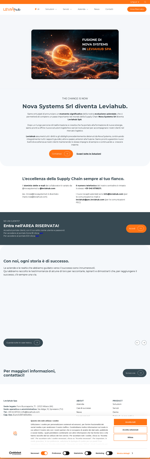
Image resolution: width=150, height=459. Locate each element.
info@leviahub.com (30, 412)
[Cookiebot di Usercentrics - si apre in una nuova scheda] (15, 454)
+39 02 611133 (14, 412)
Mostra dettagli (123, 454)
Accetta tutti (130, 423)
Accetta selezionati (130, 431)
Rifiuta (130, 439)
